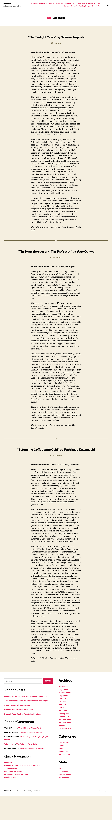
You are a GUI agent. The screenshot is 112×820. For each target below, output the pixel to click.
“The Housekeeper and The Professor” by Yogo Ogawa (56, 260)
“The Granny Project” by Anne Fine (34, 773)
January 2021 (64, 735)
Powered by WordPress (33, 815)
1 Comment (57, 50)
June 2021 (63, 721)
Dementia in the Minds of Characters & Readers (70, 3)
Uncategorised (65, 773)
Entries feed (64, 790)
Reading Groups (84, 6)
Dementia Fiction (11, 3)
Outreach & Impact (70, 6)
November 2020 (66, 741)
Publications (64, 770)
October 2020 (65, 744)
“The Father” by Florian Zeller (30, 768)
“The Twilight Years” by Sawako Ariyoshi (56, 39)
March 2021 (64, 730)
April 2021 (63, 727)
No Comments (57, 270)
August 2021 (64, 715)
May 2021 (63, 724)
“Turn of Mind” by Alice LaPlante (31, 752)
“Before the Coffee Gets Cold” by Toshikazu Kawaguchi (56, 464)
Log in (61, 787)
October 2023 (65, 706)
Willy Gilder (9, 768)
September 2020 (66, 747)
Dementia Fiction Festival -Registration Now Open (25, 738)
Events (61, 764)
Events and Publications (14, 795)
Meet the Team (94, 3)
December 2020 (66, 739)
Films (61, 767)
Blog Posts (96, 6)
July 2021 (63, 718)
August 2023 (64, 709)
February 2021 (65, 733)
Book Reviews (65, 761)
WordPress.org (65, 796)
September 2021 (66, 712)
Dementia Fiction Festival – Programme (21, 734)
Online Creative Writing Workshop (19, 729)
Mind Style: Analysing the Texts (51, 6)
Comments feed (66, 793)
